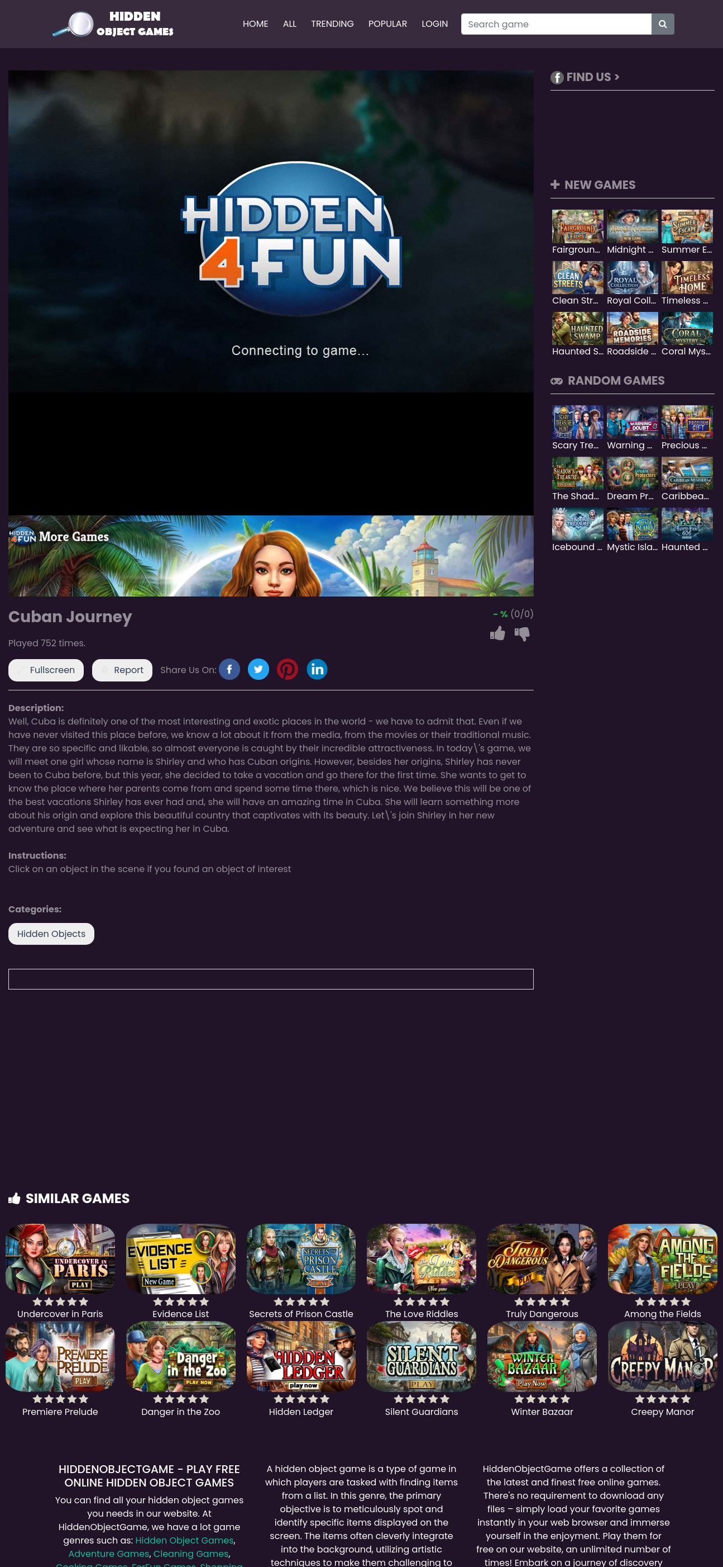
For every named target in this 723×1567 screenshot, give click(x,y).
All (290, 23)
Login (435, 23)
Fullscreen (52, 670)
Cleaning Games (191, 1553)
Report (129, 670)
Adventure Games (108, 1553)
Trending (332, 23)
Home (256, 23)
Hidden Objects (51, 933)
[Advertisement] (362, 1101)
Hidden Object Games (184, 1540)
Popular (387, 23)
